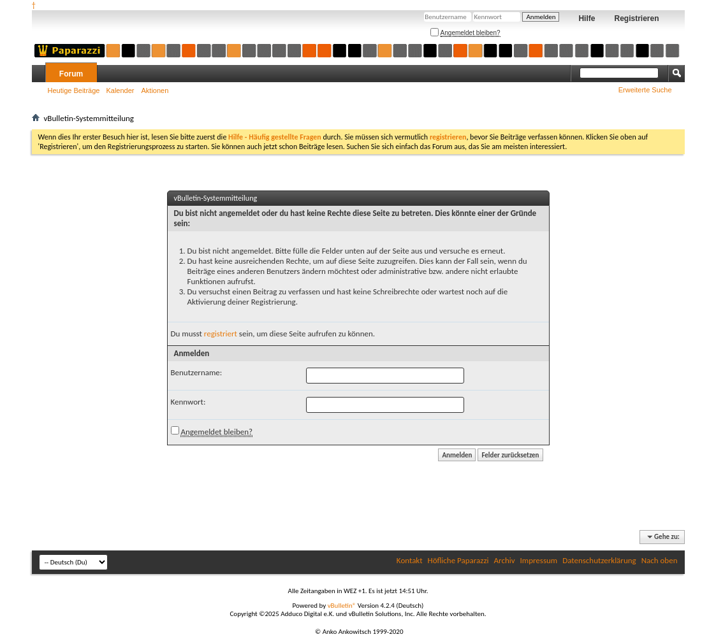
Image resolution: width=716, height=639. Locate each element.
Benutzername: (197, 372)
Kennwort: (188, 401)
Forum (71, 73)
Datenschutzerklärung (599, 560)
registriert (220, 333)
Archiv (504, 560)
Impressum (539, 560)
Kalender (120, 90)
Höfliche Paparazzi (458, 560)
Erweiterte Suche (645, 90)
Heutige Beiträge (74, 90)
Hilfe (586, 18)
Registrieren (636, 18)
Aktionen (155, 90)
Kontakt (410, 560)
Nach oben (659, 560)
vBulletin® (342, 605)
